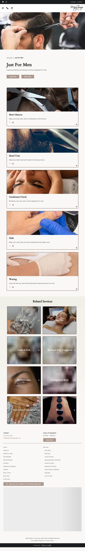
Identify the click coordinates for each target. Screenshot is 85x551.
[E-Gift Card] (6, 483)
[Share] (13, 126)
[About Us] (6, 454)
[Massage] (47, 476)
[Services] (45, 451)
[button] (12, 8)
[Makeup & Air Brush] (50, 470)
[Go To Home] (76, 8)
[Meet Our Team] (8, 457)
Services (9, 61)
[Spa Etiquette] (7, 460)
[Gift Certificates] (7, 463)
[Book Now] (6, 479)
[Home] (5, 451)
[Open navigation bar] (3, 8)
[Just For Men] (48, 479)
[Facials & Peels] (49, 460)
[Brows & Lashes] (49, 467)
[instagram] (7, 2)
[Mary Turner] (7, 476)
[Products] (6, 467)
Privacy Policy (50, 544)
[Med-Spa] (47, 457)
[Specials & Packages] (9, 470)
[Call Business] (7, 8)
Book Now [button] (12, 80)
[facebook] (3, 2)
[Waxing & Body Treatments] (52, 463)
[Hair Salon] (48, 454)
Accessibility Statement (38, 544)
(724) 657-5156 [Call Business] (7, 439)
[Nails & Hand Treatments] (52, 473)
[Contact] (5, 473)
